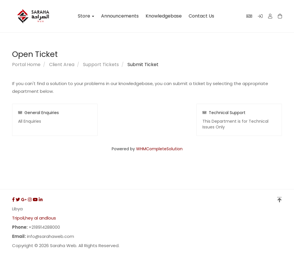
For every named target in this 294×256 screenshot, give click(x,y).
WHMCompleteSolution (159, 149)
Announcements (120, 16)
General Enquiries (38, 113)
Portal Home (26, 64)
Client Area (61, 64)
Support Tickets (101, 64)
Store (86, 16)
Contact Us (201, 16)
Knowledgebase (164, 16)
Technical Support (223, 113)
